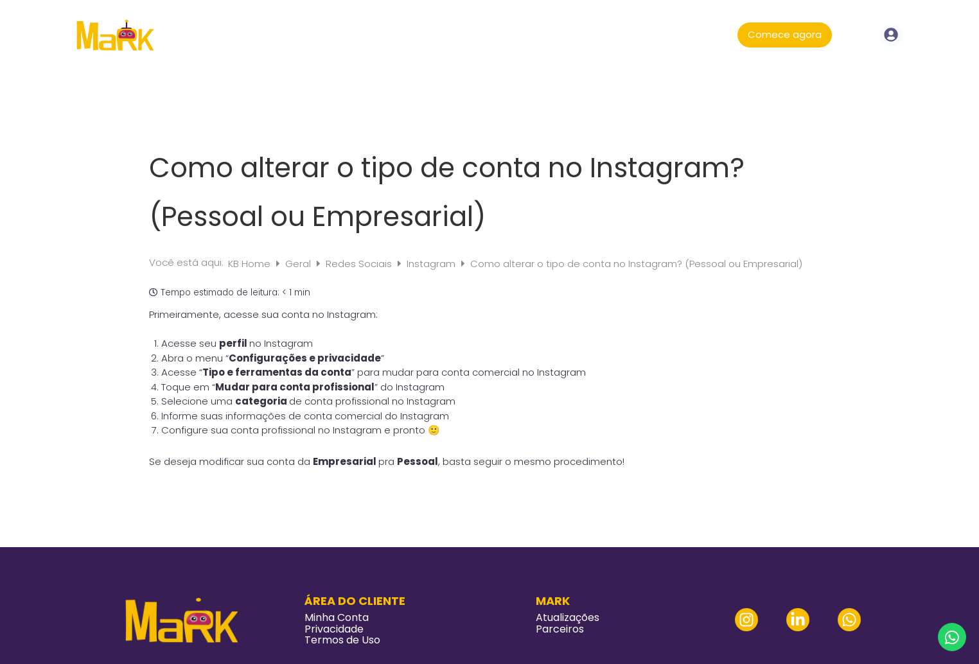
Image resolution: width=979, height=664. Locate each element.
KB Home (250, 263)
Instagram (432, 263)
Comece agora (785, 34)
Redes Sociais (360, 263)
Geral (299, 263)
